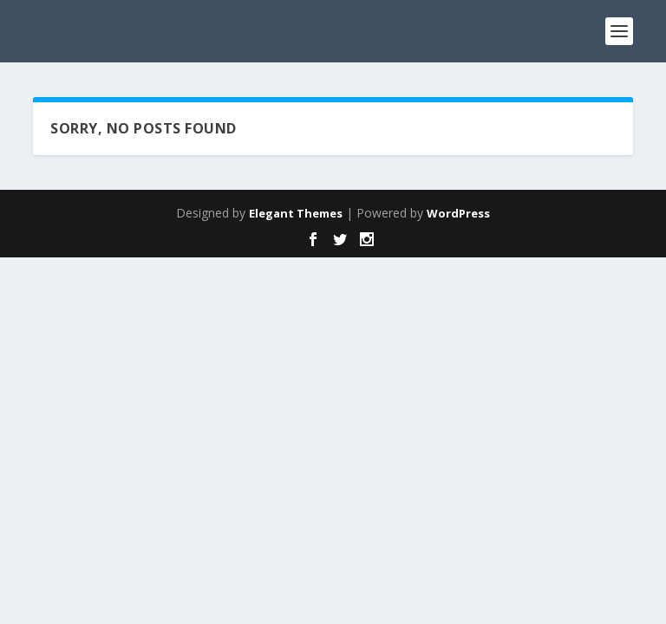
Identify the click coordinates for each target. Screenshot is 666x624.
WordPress (458, 213)
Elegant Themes (296, 213)
